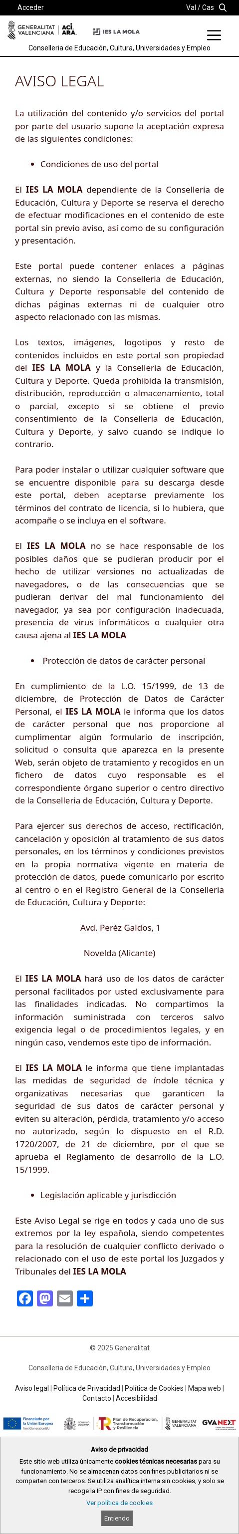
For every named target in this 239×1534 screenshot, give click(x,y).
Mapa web (204, 1388)
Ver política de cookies (119, 1503)
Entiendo (117, 1518)
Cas (208, 7)
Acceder (30, 7)
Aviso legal (32, 1388)
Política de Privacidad (86, 1388)
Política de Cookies (154, 1388)
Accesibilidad (136, 1398)
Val (191, 7)
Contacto (96, 1398)
